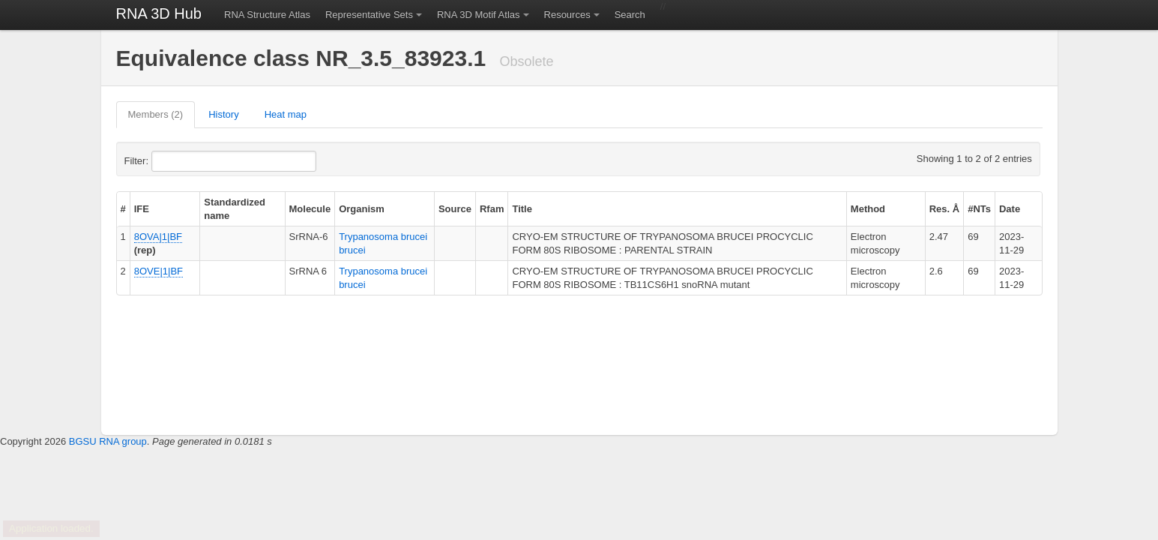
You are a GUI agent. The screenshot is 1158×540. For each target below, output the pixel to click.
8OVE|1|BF (158, 271)
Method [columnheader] (868, 208)
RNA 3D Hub (159, 13)
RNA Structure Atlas (267, 14)
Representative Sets (369, 14)
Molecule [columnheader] (310, 208)
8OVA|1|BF (158, 236)
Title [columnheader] (522, 208)
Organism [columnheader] (362, 208)
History (223, 114)
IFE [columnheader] (141, 208)
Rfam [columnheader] (492, 208)
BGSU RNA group (108, 441)
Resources (567, 14)
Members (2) (156, 114)
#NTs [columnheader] (979, 208)
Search (630, 14)
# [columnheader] (123, 208)
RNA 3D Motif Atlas (478, 14)
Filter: (173, 161)
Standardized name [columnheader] (234, 208)
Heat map (286, 114)
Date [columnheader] (1009, 208)
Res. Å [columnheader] (944, 208)
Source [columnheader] (454, 208)
